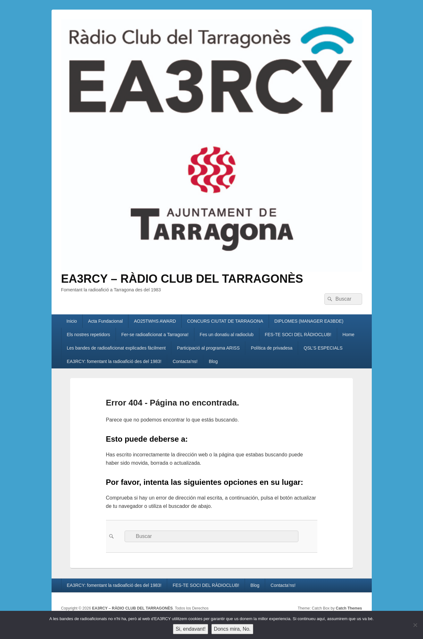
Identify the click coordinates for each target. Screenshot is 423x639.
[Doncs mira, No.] (415, 625)
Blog (213, 361)
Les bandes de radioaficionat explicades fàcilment (116, 348)
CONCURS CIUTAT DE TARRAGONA (225, 321)
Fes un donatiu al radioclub (227, 334)
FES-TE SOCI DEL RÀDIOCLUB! (298, 334)
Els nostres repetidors (88, 334)
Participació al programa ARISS (208, 348)
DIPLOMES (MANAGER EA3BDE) (309, 321)
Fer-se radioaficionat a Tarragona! (155, 334)
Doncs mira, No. (232, 629)
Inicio (71, 321)
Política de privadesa (271, 348)
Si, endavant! (190, 629)
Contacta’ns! (185, 361)
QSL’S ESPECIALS (323, 348)
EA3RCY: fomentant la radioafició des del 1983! (114, 361)
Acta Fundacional (105, 321)
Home (348, 334)
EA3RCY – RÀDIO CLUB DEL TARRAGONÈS (182, 278)
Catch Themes (349, 608)
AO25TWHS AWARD (155, 321)
